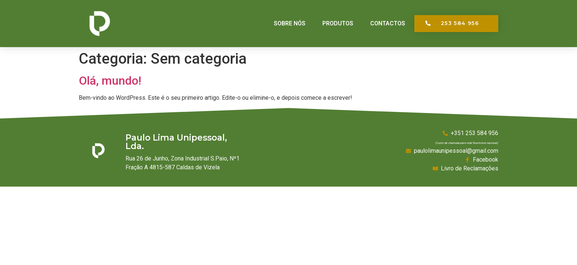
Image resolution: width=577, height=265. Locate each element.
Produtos (337, 23)
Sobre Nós (289, 23)
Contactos (387, 23)
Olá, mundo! (110, 81)
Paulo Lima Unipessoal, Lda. (176, 141)
